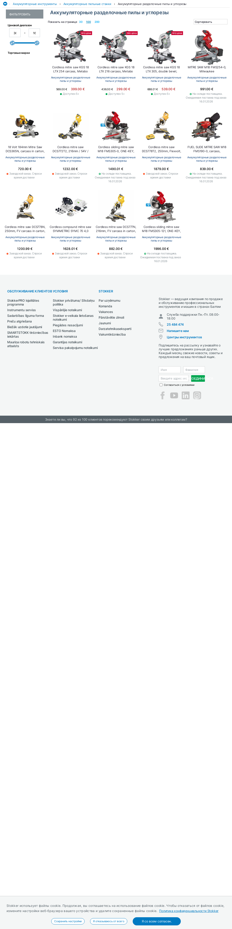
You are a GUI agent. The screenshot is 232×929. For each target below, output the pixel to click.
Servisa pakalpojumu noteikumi (75, 381)
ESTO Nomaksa (64, 364)
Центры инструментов (184, 374)
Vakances (106, 345)
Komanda (105, 339)
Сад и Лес (121, 28)
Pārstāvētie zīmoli (111, 350)
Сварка (137, 28)
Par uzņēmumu (109, 333)
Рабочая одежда (97, 28)
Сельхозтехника (159, 28)
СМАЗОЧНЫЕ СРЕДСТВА (191, 28)
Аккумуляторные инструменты (35, 37)
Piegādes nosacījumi (68, 358)
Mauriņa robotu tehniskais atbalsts (26, 377)
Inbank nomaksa (65, 369)
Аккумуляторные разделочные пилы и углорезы (152, 37)
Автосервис (42, 28)
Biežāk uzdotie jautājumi (24, 360)
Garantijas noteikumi (67, 375)
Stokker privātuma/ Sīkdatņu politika (74, 335)
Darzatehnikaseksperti (115, 362)
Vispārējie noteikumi (67, 343)
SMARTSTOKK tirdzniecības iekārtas (27, 367)
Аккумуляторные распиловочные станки (22, 78)
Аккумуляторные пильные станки (87, 37)
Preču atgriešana (19, 354)
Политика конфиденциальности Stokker (188, 911)
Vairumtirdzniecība (112, 367)
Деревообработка (68, 28)
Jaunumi (105, 356)
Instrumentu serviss (21, 343)
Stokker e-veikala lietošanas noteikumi (73, 350)
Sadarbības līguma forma (25, 349)
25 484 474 (175, 361)
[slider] (12, 125)
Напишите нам (178, 368)
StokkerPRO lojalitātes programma (23, 335)
